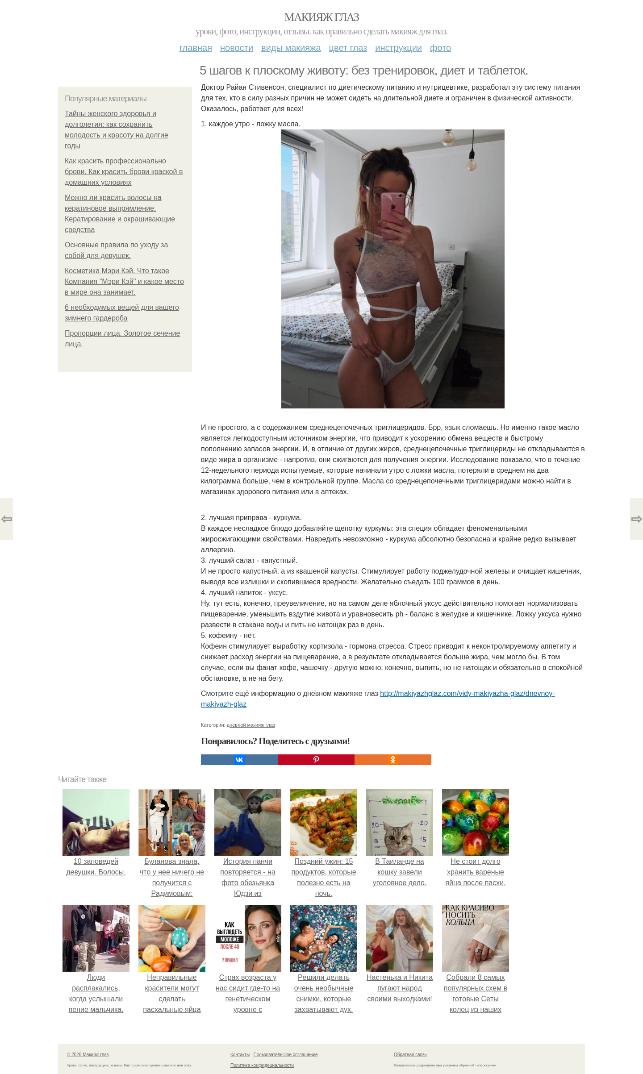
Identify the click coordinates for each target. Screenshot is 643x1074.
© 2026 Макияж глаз (88, 1054)
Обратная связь (410, 1054)
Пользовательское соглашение (286, 1054)
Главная (196, 48)
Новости (236, 48)
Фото (440, 48)
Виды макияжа (291, 48)
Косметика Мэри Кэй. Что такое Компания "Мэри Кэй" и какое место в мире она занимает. (124, 281)
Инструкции (398, 48)
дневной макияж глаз (251, 725)
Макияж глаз (321, 17)
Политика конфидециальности (262, 1065)
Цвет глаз (348, 48)
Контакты (240, 1054)
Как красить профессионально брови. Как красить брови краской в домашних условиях (124, 171)
